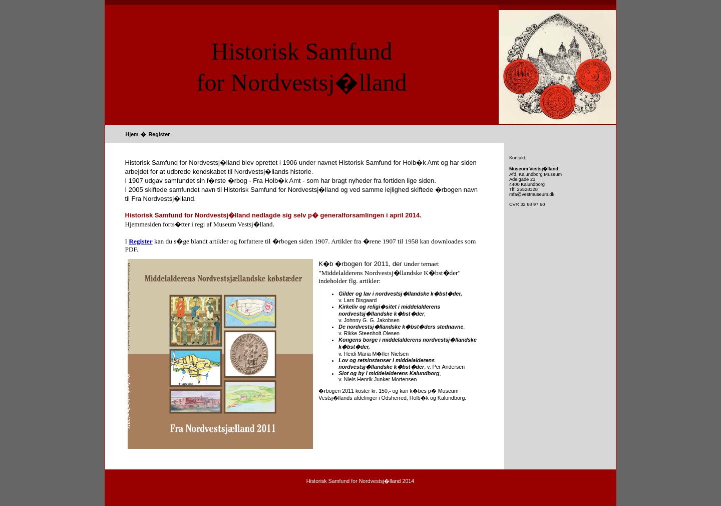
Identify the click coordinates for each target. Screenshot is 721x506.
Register (159, 134)
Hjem (132, 134)
